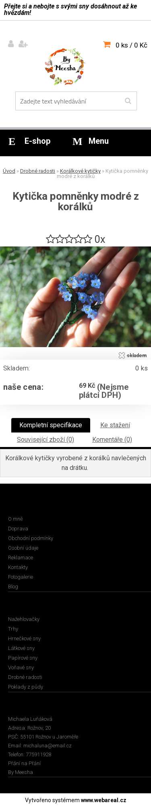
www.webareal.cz (103, 800)
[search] (128, 101)
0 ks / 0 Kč (131, 45)
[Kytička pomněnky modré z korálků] (75, 249)
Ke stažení (115, 425)
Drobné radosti (37, 171)
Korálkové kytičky (80, 171)
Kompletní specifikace (50, 425)
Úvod (9, 171)
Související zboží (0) (45, 439)
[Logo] (70, 68)
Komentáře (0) (112, 439)
